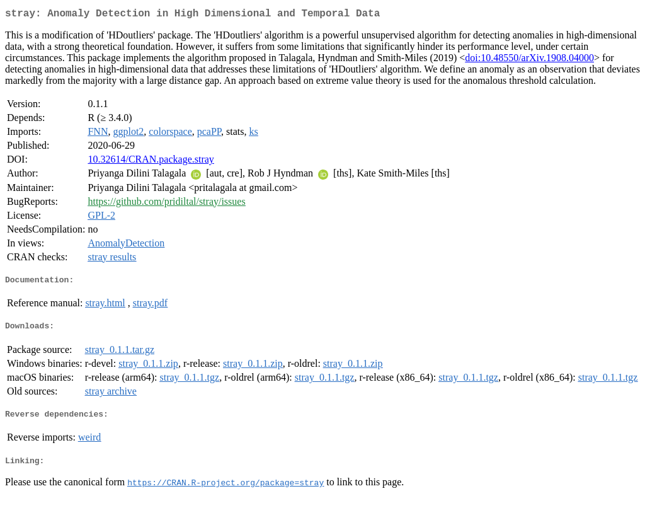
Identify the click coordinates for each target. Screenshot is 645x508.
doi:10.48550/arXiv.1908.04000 (529, 60)
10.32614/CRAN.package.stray (151, 161)
